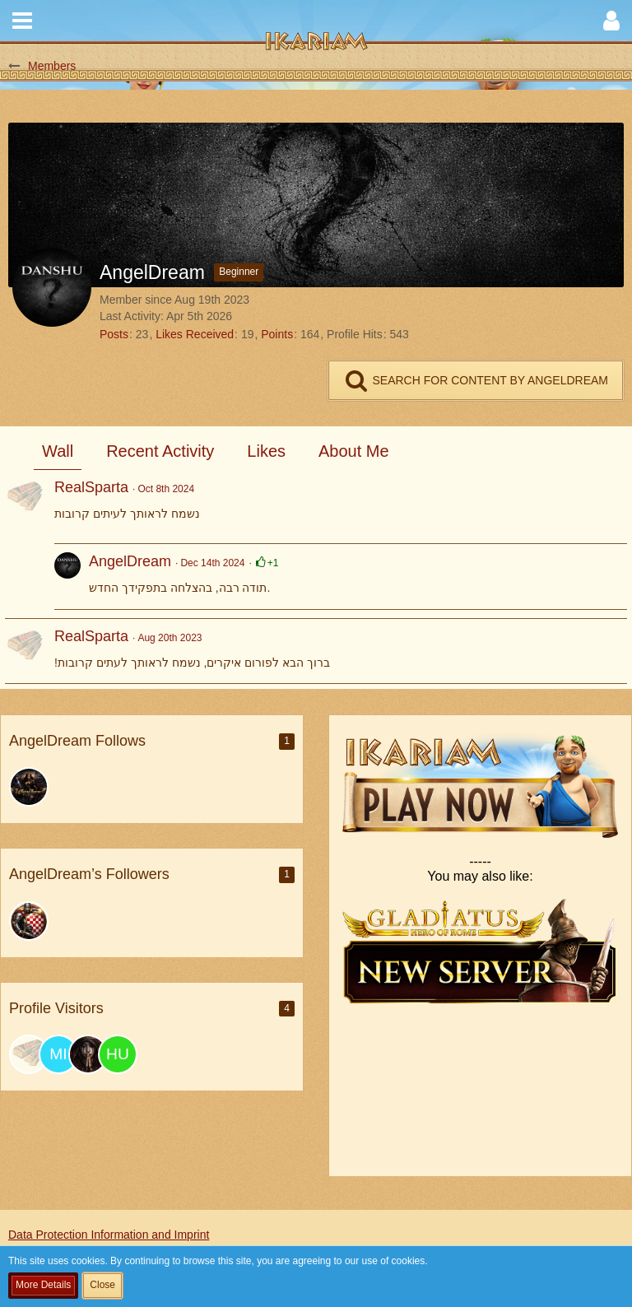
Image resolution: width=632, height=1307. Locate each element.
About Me (353, 451)
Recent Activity (160, 451)
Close (102, 1285)
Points (277, 334)
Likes (266, 451)
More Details (43, 1285)
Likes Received (195, 334)
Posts (114, 334)
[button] (22, 20)
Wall (57, 451)
